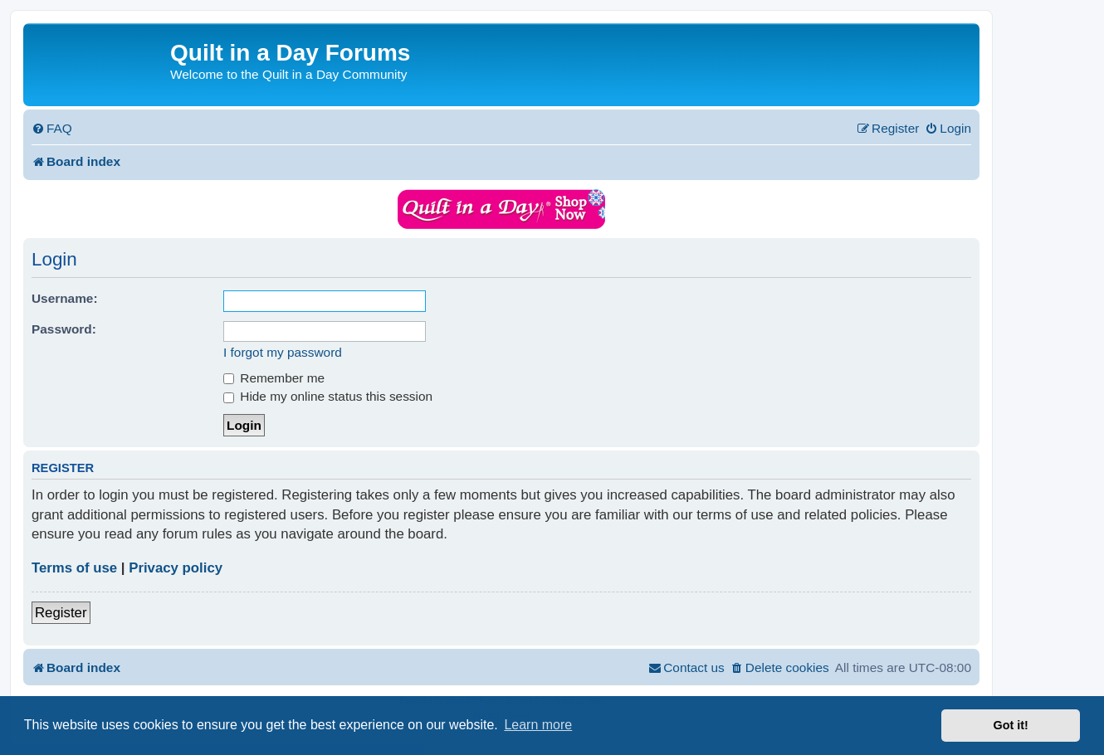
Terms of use (74, 568)
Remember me (274, 378)
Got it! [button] (1011, 725)
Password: (64, 329)
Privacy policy (175, 568)
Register (61, 613)
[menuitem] (52, 128)
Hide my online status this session (327, 396)
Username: (65, 298)
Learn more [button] (538, 725)
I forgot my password (282, 352)
